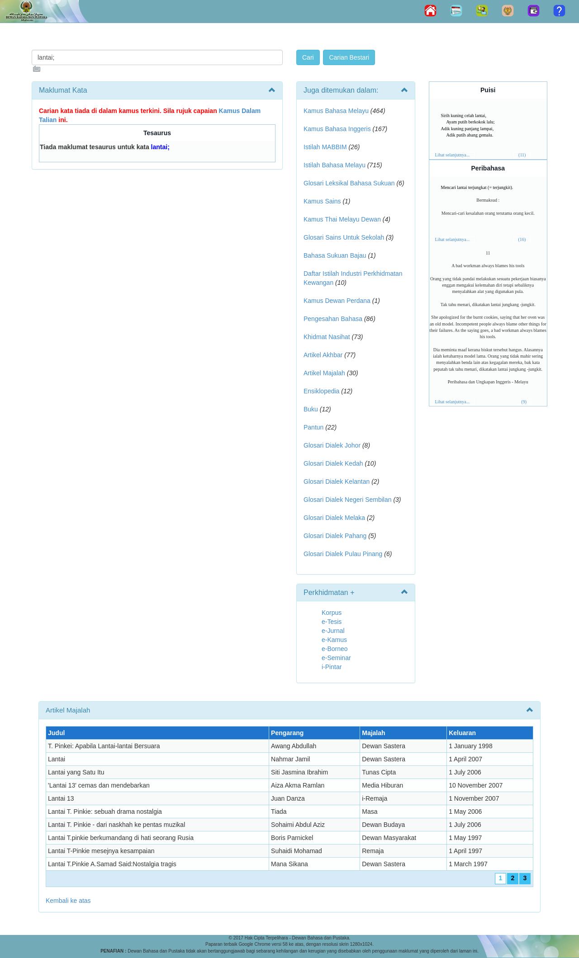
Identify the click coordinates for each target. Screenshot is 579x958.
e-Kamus (334, 639)
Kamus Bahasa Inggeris (337, 128)
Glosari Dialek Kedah (333, 463)
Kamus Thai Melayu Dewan (342, 219)
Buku (311, 409)
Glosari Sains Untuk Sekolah (344, 237)
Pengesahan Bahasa (333, 318)
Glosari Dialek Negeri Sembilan (348, 499)
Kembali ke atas (68, 900)
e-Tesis (332, 621)
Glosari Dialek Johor (332, 445)
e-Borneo (335, 648)
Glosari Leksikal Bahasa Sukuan (349, 183)
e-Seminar (336, 657)
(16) (522, 239)
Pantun (313, 427)
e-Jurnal (333, 630)
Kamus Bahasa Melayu (337, 110)
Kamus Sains (322, 201)
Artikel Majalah (324, 373)
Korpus (332, 612)
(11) (522, 154)
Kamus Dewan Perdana (337, 300)
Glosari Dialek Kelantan (337, 481)
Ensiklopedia (321, 391)
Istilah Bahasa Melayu (334, 165)
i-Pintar (332, 666)
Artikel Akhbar (323, 355)
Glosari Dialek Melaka (334, 517)
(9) (524, 401)
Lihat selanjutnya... (452, 154)
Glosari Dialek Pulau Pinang (343, 553)
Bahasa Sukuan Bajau (335, 255)
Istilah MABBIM (325, 147)
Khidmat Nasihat (327, 336)
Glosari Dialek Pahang (335, 535)
